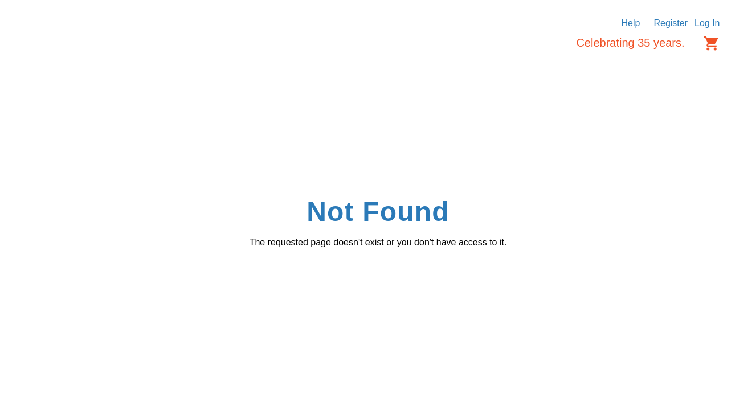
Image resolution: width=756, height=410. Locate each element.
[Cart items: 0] (711, 43)
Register (670, 23)
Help (631, 23)
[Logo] (74, 51)
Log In (707, 23)
